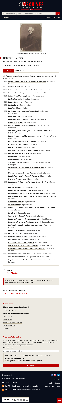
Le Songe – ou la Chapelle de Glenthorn (22, 141)
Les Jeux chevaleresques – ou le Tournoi (22, 125)
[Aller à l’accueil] (31, 9)
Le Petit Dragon (13, 159)
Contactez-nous (27, 282)
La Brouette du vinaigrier (17, 93)
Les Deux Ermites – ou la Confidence (21, 242)
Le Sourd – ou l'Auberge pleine (19, 96)
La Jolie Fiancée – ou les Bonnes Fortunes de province (27, 260)
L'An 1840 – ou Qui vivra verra (18, 153)
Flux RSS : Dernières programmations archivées (20, 386)
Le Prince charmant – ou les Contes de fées (23, 90)
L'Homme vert (13, 156)
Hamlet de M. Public (15, 202)
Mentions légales (54, 383)
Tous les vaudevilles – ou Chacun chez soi (23, 162)
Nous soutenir (7, 375)
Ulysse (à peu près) (9, 325)
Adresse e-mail (8, 348)
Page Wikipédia (12, 273)
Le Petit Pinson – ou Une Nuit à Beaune (22, 119)
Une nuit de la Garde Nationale (19, 216)
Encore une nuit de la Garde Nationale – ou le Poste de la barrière (31, 208)
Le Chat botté (13, 105)
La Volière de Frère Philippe (18, 144)
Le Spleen (11, 108)
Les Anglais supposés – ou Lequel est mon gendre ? (26, 225)
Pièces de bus (7, 320)
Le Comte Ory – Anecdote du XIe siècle (22, 190)
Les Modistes (13, 99)
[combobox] (29, 13)
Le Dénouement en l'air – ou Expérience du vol (24, 257)
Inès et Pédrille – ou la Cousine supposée (23, 245)
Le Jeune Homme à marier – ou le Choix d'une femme (27, 82)
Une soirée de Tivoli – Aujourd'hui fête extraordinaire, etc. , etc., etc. (32, 196)
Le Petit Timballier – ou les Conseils (21, 236)
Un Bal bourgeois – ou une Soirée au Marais (23, 111)
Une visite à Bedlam (15, 147)
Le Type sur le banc (9, 310)
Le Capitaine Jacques (15, 122)
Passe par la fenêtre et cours (12, 322)
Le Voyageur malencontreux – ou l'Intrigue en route (26, 248)
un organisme (37, 361)
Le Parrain (12, 102)
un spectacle (10, 361)
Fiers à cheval (7, 317)
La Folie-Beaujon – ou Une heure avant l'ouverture (26, 168)
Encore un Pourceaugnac (17, 179)
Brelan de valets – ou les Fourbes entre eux (23, 222)
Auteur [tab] (8, 70)
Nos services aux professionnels (13, 379)
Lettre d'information (9, 382)
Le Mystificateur (14, 116)
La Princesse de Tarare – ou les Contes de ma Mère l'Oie (28, 182)
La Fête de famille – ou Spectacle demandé (23, 219)
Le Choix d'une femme (16, 87)
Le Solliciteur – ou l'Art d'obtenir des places (23, 176)
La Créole (11, 213)
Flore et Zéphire (14, 205)
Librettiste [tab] (20, 70)
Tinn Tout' (6, 328)
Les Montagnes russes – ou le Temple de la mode (25, 193)
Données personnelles (52, 387)
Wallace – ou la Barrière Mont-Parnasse (22, 173)
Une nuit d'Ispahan (15, 187)
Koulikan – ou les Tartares (17, 239)
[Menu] (59, 400)
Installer (5, 17)
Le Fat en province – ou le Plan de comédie (23, 254)
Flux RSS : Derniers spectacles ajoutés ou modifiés (21, 390)
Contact (57, 379)
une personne (24, 361)
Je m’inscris (31, 365)
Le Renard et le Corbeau (16, 230)
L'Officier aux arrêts (15, 233)
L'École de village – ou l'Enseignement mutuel (24, 136)
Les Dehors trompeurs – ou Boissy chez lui (23, 150)
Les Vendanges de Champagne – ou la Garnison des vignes (29, 131)
